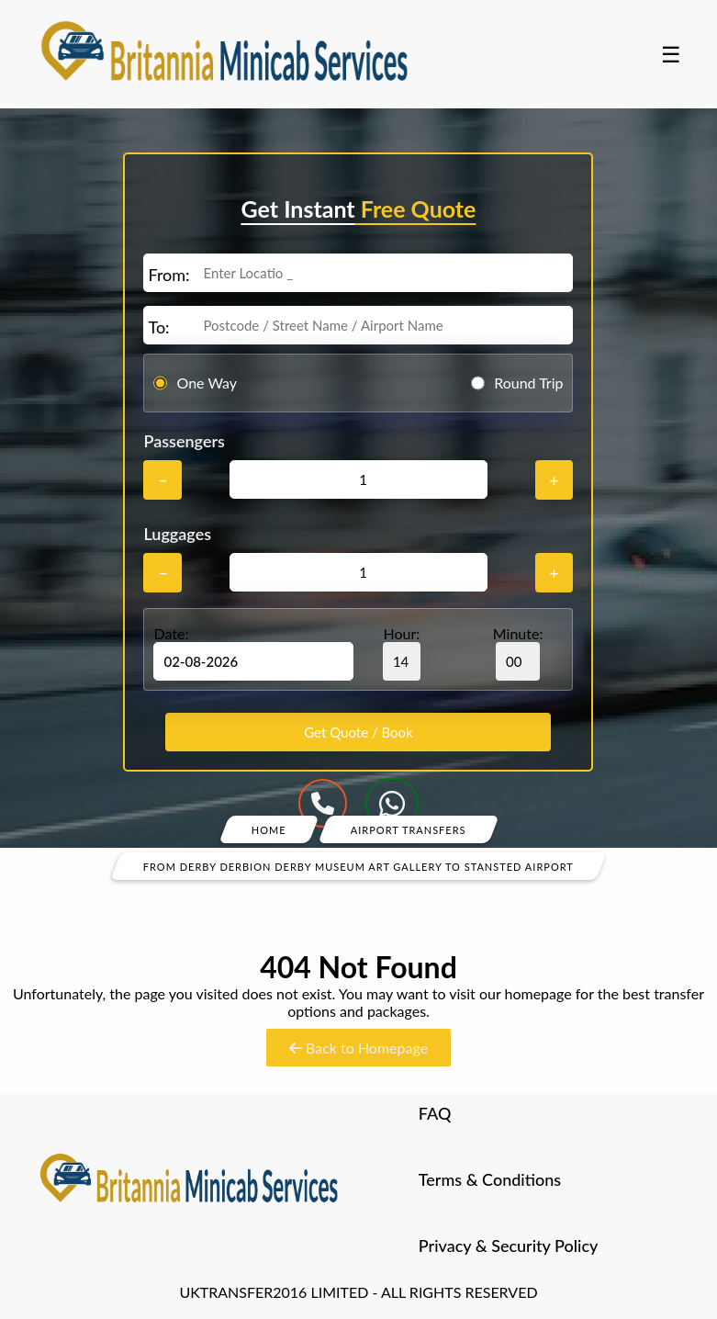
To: (158, 327)
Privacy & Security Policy (509, 1245)
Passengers (183, 441)
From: (168, 275)
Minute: (518, 653)
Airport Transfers (408, 829)
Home (269, 829)
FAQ (435, 1113)
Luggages (177, 534)
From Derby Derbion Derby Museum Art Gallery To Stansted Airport (358, 866)
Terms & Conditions (490, 1179)
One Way (206, 382)
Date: (170, 633)
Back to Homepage (358, 1047)
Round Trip (528, 382)
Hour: (401, 653)
